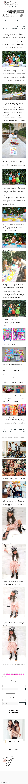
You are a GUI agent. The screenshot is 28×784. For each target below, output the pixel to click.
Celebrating (13, 30)
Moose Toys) (10, 369)
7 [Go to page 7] (14, 674)
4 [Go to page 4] (9, 674)
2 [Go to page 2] (6, 674)
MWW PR (4, 369)
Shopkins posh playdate (18, 33)
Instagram (15, 505)
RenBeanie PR (5, 364)
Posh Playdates (18, 30)
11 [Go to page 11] (21, 674)
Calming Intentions (6, 382)
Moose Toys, (9, 187)
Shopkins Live (5, 417)
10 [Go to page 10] (19, 674)
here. (19, 621)
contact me (14, 713)
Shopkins (4, 34)
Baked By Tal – (5, 374)
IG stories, (6, 288)
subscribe (14, 711)
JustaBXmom (11, 44)
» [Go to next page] (23, 674)
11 (4, 676)
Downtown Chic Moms (15, 43)
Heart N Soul (5, 377)
